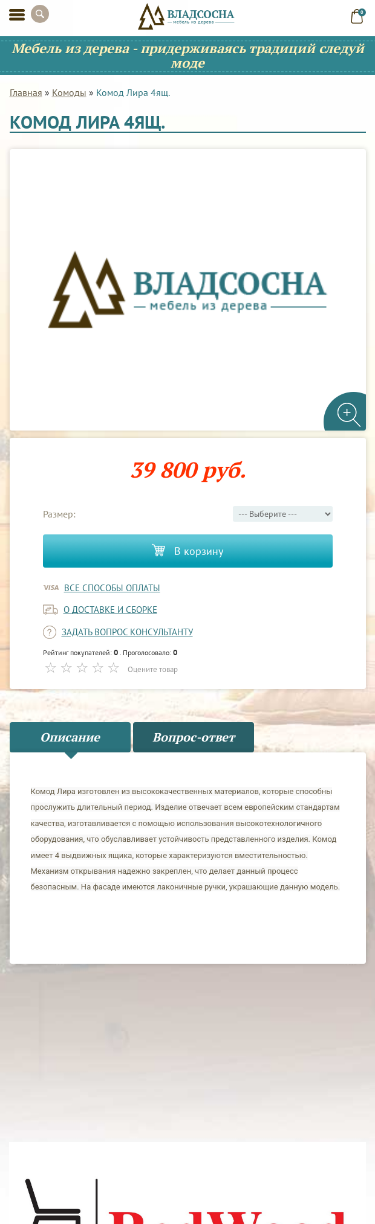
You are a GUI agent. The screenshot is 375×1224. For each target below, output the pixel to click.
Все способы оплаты (112, 588)
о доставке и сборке (110, 609)
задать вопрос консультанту (127, 632)
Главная (26, 92)
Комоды (69, 92)
